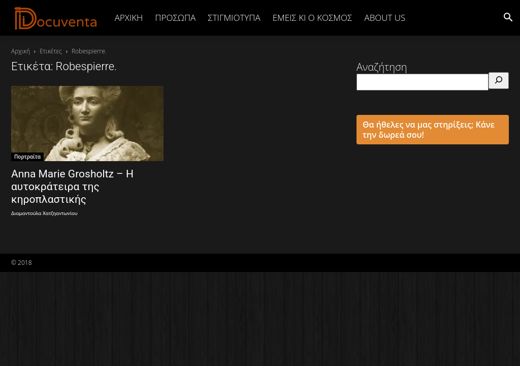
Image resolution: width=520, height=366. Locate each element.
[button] (508, 17)
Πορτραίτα (27, 156)
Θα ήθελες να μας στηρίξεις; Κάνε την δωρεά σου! (429, 129)
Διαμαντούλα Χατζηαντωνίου (44, 213)
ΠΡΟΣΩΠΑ (175, 17)
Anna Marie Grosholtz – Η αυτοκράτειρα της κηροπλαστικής (72, 186)
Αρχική (129, 17)
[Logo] (56, 18)
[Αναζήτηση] (499, 80)
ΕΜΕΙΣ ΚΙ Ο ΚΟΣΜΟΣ (312, 17)
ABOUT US (384, 17)
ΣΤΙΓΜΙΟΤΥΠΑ (234, 17)
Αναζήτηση (381, 67)
